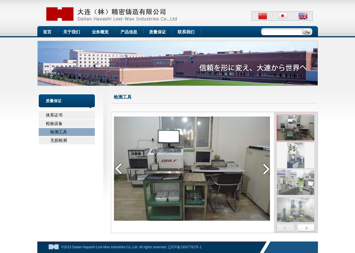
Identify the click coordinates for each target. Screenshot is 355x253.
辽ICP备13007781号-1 (184, 247)
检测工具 (56, 131)
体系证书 (54, 115)
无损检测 (56, 140)
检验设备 (54, 123)
